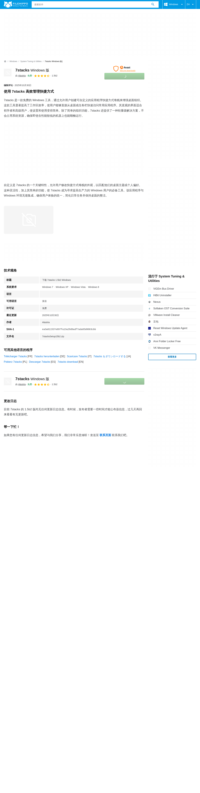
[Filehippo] (16, 4)
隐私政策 (44, 716)
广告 (25, 710)
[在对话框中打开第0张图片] (28, 220)
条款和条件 (10, 716)
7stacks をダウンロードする (109, 356)
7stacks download (68, 361)
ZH (191, 4)
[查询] (95, 4)
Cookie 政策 (28, 716)
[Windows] (13, 61)
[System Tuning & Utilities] (31, 61)
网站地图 (38, 710)
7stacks (32, 70)
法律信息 (59, 716)
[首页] (5, 61)
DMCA (72, 716)
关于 (6, 710)
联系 (16, 710)
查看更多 (172, 356)
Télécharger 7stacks (15, 356)
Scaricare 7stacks (77, 356)
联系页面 (105, 435)
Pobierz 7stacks (13, 361)
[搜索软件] (153, 4)
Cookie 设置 (88, 716)
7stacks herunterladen (46, 356)
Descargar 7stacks (39, 361)
